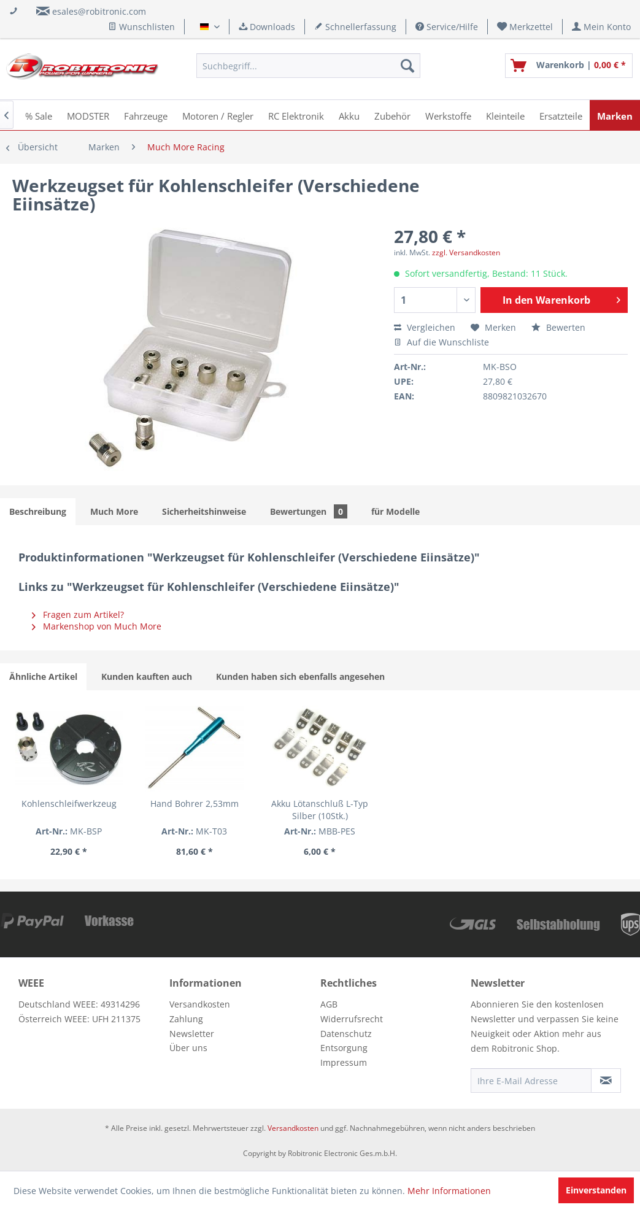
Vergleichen (424, 327)
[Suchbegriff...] (308, 65)
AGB (328, 1004)
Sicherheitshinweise (204, 511)
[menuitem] (525, 26)
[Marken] (615, 115)
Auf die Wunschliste (441, 342)
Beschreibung (37, 511)
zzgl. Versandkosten (466, 252)
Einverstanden (596, 1190)
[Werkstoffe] (448, 115)
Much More (114, 511)
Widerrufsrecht (351, 1019)
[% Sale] (39, 115)
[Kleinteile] (505, 115)
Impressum (343, 1062)
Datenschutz (346, 1033)
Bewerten (558, 327)
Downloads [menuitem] (267, 27)
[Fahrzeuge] (146, 115)
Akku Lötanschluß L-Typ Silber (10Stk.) (319, 810)
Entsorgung (344, 1048)
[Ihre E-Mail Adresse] (531, 1080)
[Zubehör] (392, 115)
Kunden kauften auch (146, 676)
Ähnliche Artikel (43, 676)
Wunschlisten (141, 27)
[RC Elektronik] (296, 115)
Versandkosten (199, 1004)
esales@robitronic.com (99, 11)
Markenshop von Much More (96, 626)
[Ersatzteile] (561, 115)
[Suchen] (407, 65)
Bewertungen (308, 511)
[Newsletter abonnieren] (606, 1080)
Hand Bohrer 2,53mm (194, 803)
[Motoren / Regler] (218, 115)
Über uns (188, 1048)
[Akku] (349, 115)
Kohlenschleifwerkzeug (69, 803)
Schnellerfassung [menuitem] (355, 27)
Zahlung (186, 1019)
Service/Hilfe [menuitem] (446, 27)
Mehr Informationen (449, 1191)
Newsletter (191, 1033)
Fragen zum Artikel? (78, 614)
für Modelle (395, 511)
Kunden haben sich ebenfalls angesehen (300, 676)
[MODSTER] (88, 115)
